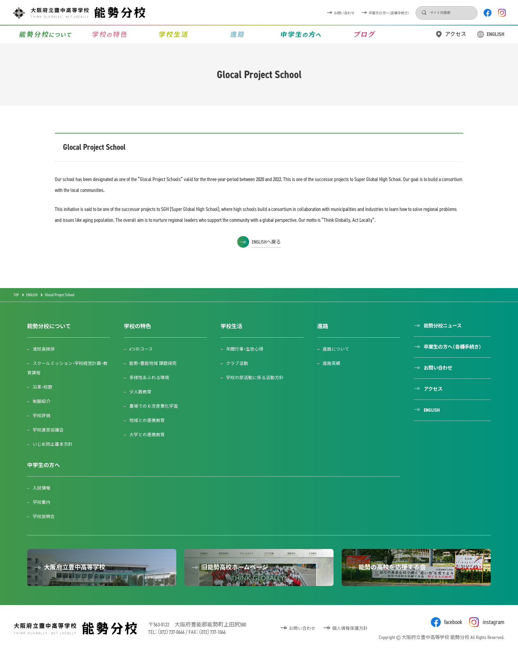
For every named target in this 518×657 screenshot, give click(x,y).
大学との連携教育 (150, 434)
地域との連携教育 (150, 420)
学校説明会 (45, 516)
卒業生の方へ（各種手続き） (352, 13)
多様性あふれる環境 (152, 377)
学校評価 (42, 415)
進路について (340, 349)
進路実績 (335, 363)
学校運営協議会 (50, 430)
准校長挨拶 (45, 349)
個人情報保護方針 (348, 632)
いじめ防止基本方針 (54, 444)
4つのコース (143, 349)
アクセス (455, 34)
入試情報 (42, 488)
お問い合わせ (291, 13)
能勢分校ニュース (449, 326)
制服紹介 (42, 401)
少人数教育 (143, 392)
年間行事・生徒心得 (248, 349)
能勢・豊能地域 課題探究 (156, 363)
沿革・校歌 (44, 387)
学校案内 (42, 502)
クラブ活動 (240, 363)
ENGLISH (495, 34)
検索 (399, 13)
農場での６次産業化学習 (157, 406)
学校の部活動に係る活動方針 (259, 377)
